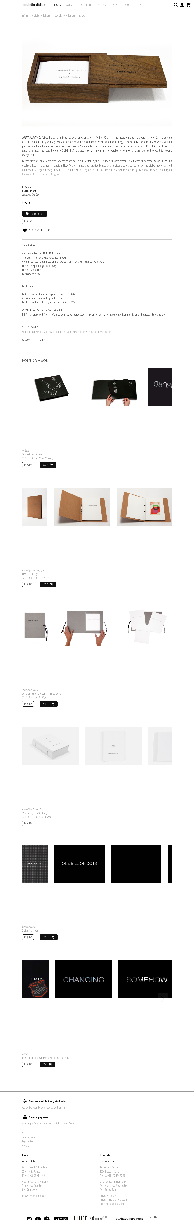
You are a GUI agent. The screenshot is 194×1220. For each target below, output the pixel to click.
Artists (73, 5)
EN (147, 5)
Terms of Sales (29, 1137)
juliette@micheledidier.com (113, 1199)
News (119, 5)
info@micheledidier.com (34, 1195)
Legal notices (28, 1141)
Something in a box (76, 15)
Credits (25, 1145)
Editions (59, 5)
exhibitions (89, 5)
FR (140, 5)
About (131, 5)
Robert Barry (59, 15)
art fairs (105, 5)
